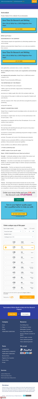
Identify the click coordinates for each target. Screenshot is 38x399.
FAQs (3, 327)
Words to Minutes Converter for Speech (27, 334)
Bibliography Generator (25, 329)
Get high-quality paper (19, 213)
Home (3, 325)
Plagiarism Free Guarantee (8, 358)
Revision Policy (5, 355)
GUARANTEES (5, 349)
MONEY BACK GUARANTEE (8, 351)
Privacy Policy (5, 360)
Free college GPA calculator (26, 331)
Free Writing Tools (24, 325)
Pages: (25, 228)
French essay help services (6, 375)
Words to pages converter (26, 337)
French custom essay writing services (8, 377)
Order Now (12, 314)
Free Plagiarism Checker (25, 327)
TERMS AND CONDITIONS (8, 331)
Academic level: (7, 234)
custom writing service (5, 373)
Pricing (3, 329)
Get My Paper (19, 29)
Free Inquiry (25, 314)
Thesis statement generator (26, 339)
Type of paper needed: (8, 228)
